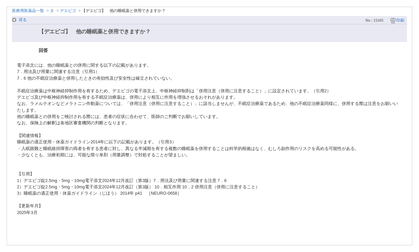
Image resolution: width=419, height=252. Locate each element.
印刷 (400, 20)
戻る (23, 19)
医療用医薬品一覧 (28, 10)
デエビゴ (68, 10)
